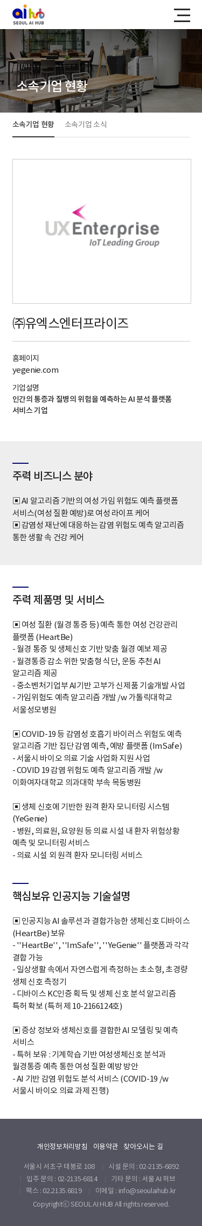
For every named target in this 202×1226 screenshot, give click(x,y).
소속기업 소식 (86, 124)
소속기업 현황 (33, 124)
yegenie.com (35, 370)
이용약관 (106, 1146)
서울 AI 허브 (158, 1178)
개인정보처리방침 (62, 1146)
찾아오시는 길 (143, 1146)
